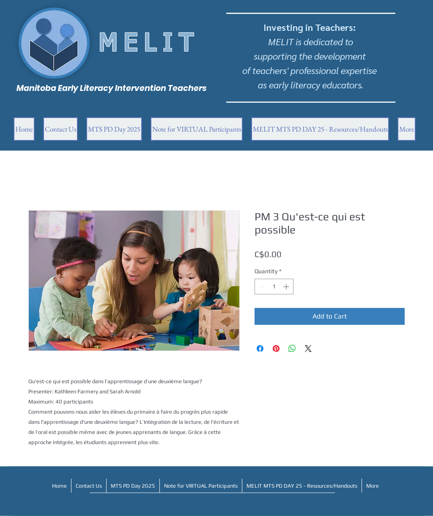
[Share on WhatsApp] (292, 348)
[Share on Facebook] (260, 348)
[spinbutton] (274, 286)
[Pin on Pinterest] (276, 348)
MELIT (149, 44)
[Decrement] (261, 286)
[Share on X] (308, 348)
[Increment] (287, 286)
